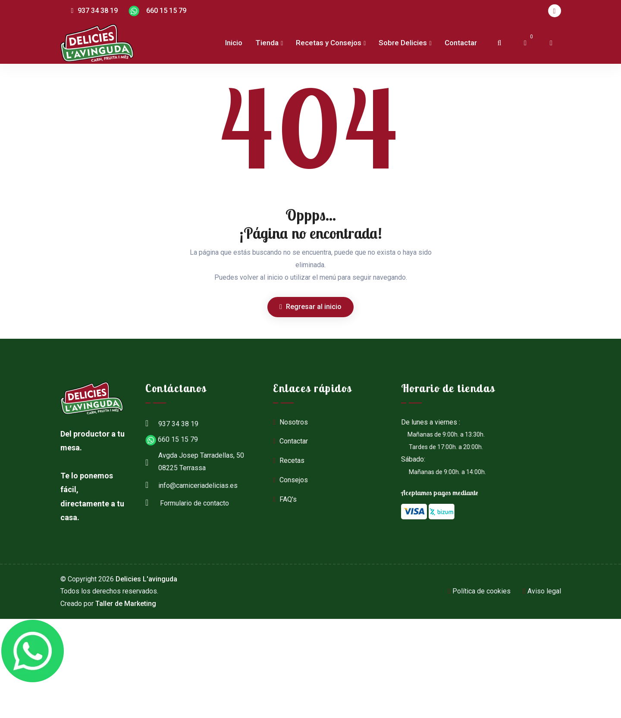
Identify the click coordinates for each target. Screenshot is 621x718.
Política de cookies (479, 591)
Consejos (290, 480)
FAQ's (285, 499)
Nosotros (290, 422)
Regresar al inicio (310, 307)
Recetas (288, 460)
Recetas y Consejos (328, 42)
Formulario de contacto (187, 502)
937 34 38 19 (94, 10)
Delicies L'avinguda (146, 579)
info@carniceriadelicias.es (191, 484)
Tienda (267, 42)
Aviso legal (542, 591)
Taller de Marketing (125, 603)
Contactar (461, 42)
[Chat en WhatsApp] (32, 651)
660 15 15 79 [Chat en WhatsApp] (157, 11)
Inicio (233, 42)
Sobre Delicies (403, 42)
